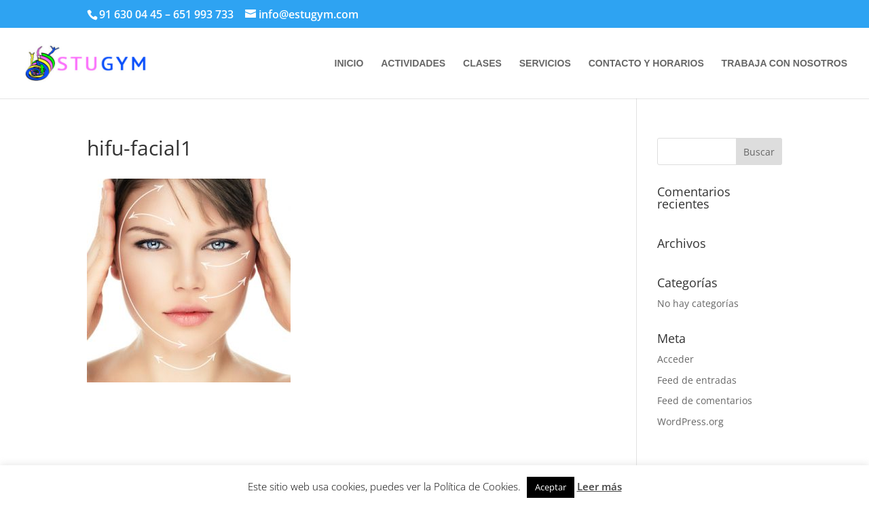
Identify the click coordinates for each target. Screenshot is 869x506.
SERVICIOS (545, 63)
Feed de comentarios (704, 400)
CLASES (482, 63)
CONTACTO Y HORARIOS (646, 63)
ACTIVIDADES (413, 63)
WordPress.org (690, 421)
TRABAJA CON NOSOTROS (784, 63)
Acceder (675, 359)
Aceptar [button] (550, 487)
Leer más (599, 486)
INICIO (349, 63)
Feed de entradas (697, 380)
